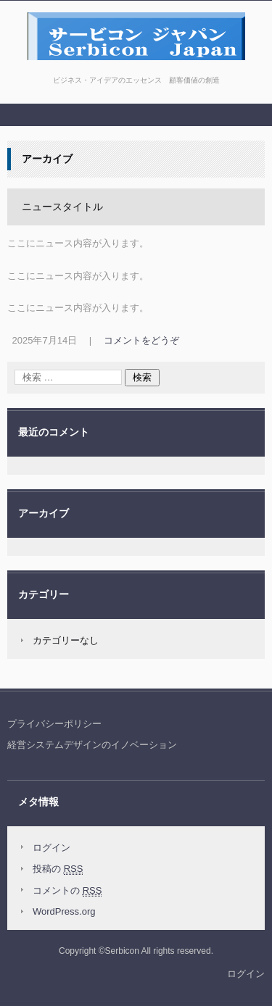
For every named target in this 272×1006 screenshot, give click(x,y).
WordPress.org (64, 911)
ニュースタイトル (62, 206)
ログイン (51, 847)
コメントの (67, 891)
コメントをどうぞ (141, 340)
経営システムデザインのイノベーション (92, 744)
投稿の (58, 869)
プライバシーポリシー (54, 723)
